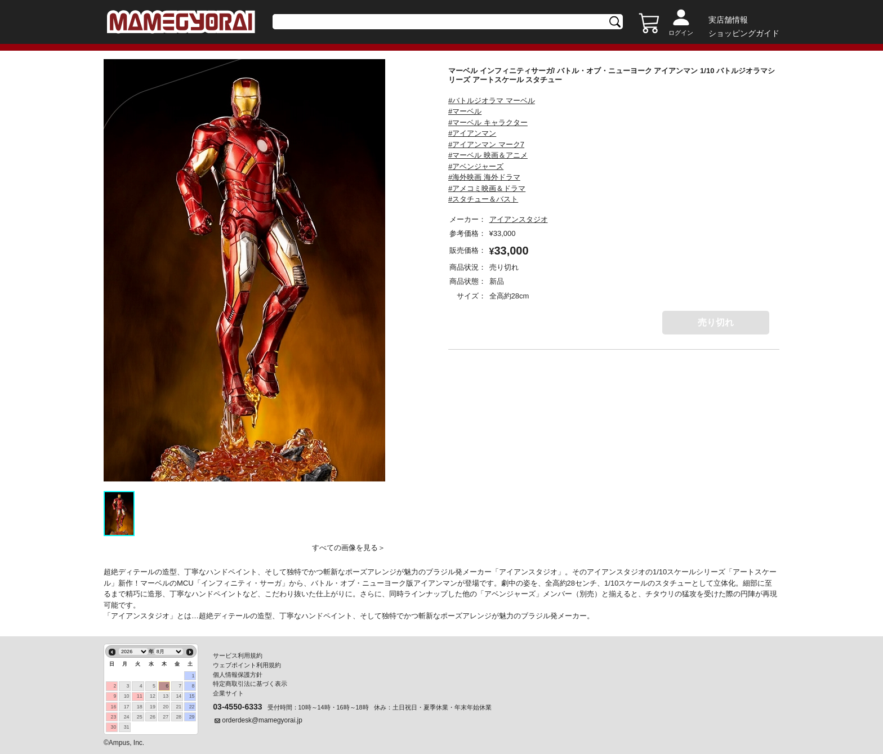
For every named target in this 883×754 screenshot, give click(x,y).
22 (192, 707)
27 (165, 717)
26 (152, 717)
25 (139, 717)
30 (113, 727)
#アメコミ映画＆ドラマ (486, 188)
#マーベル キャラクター (488, 122)
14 (178, 696)
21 (178, 707)
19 (152, 707)
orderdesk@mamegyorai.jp (262, 720)
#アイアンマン (472, 133)
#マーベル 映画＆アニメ (488, 155)
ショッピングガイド (743, 33)
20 (165, 707)
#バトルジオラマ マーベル (491, 100)
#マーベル (464, 111)
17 (127, 707)
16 (113, 707)
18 (139, 707)
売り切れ (716, 322)
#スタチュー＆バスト (483, 199)
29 (192, 717)
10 (127, 696)
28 (178, 717)
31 (127, 727)
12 (152, 696)
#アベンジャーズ (475, 166)
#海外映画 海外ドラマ (484, 177)
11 (139, 696)
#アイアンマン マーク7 (486, 144)
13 (165, 696)
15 (192, 696)
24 (127, 717)
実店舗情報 (728, 19)
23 (113, 717)
